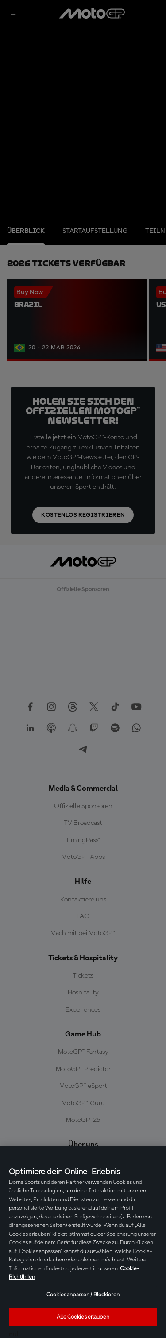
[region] (83, 1242)
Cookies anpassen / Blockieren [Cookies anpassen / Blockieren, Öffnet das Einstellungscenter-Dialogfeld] (83, 1295)
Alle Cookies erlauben (83, 1317)
